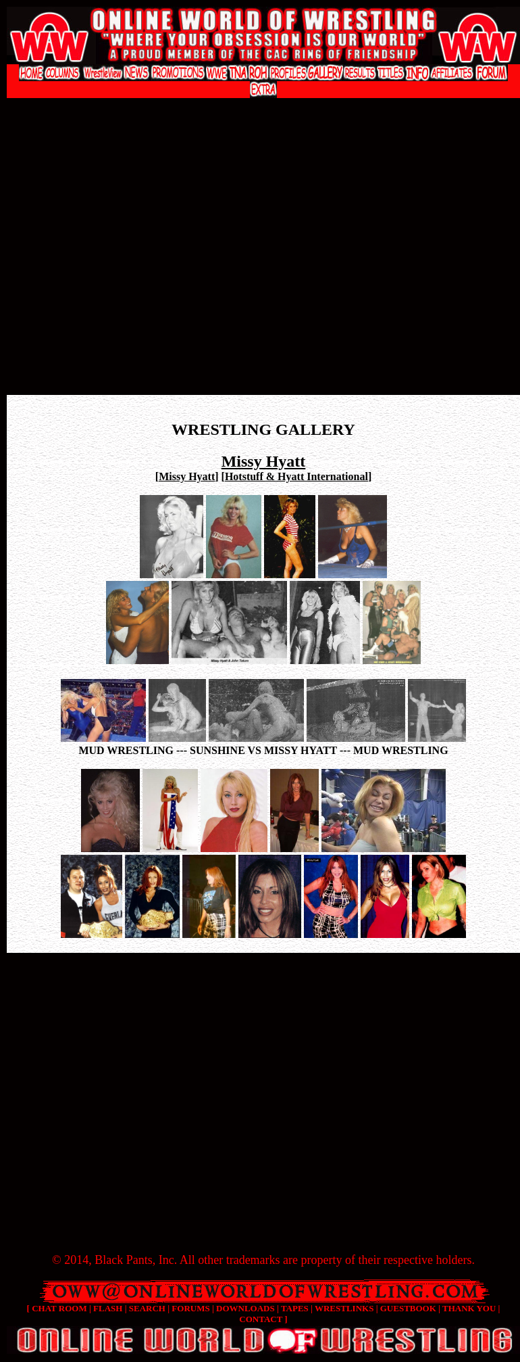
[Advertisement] (126, 256)
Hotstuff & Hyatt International (296, 476)
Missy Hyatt (187, 476)
